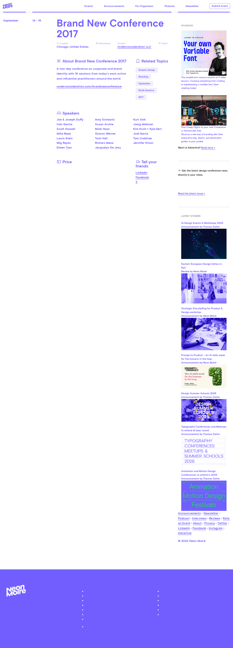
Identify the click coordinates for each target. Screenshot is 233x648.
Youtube (193, 614)
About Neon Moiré (118, 591)
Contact (118, 614)
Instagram (216, 528)
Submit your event (118, 600)
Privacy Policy (118, 626)
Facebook (142, 177)
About (197, 523)
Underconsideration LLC (134, 46)
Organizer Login (118, 605)
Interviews (199, 518)
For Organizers (144, 6)
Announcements (114, 6)
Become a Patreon (118, 619)
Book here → (208, 147)
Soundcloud (193, 605)
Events (88, 6)
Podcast (170, 6)
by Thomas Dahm (116, 634)
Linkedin (141, 172)
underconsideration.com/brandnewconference (89, 86)
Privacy (209, 523)
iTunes (193, 609)
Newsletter (192, 6)
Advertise (184, 533)
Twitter (222, 523)
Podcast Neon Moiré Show (118, 596)
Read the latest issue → (191, 193)
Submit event (220, 5)
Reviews (214, 518)
